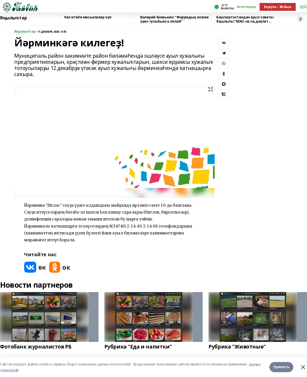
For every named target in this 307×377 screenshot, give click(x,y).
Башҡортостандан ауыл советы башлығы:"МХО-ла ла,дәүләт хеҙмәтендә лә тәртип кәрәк (245, 19)
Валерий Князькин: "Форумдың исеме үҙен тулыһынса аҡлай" (174, 19)
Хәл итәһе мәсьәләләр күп (88, 17)
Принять (281, 367)
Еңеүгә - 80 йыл (277, 6)
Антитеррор (246, 6)
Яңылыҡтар (13, 18)
